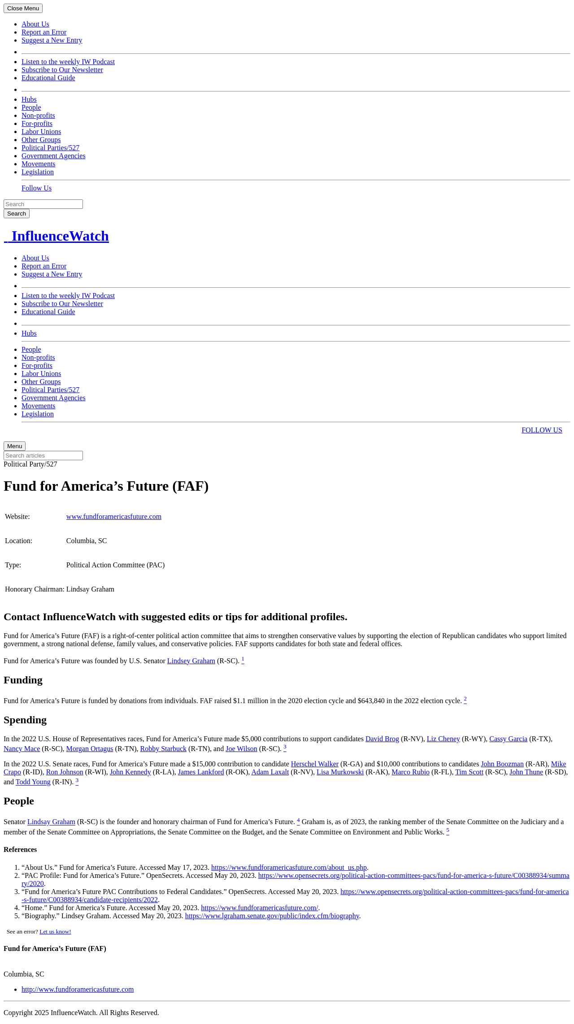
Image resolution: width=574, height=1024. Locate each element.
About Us (35, 24)
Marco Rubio (410, 772)
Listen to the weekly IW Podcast (68, 61)
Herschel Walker (315, 764)
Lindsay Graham (51, 822)
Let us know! (55, 931)
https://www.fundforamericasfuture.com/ (259, 908)
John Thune (526, 772)
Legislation (38, 172)
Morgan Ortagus (89, 748)
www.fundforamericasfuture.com (113, 516)
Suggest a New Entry (52, 40)
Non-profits (38, 115)
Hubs (29, 99)
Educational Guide (48, 78)
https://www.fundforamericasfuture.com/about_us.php (289, 867)
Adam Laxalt (270, 772)
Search (16, 213)
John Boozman (502, 764)
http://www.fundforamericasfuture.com (78, 989)
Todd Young (33, 782)
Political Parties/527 (50, 147)
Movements (39, 164)
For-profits (37, 123)
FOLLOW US (542, 430)
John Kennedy (130, 772)
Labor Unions (41, 131)
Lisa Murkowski (340, 772)
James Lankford (201, 772)
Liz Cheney (443, 739)
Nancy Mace (22, 748)
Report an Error (44, 32)
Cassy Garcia (508, 739)
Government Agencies (54, 156)
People (31, 107)
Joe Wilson (241, 748)
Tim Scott (469, 772)
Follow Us (37, 188)
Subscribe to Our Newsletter (62, 69)
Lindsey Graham (191, 661)
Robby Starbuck (163, 748)
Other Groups (41, 139)
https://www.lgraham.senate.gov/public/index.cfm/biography (272, 916)
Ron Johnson (64, 772)
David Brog (382, 739)
